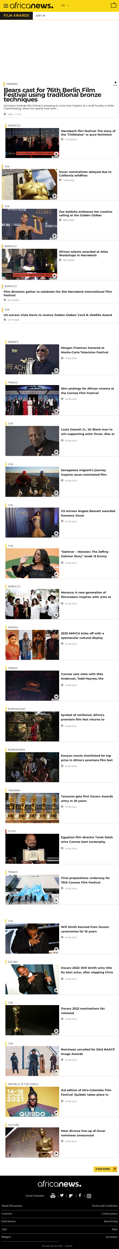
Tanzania (14, 790)
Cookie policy (110, 1214)
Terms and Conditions (105, 1206)
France (13, 382)
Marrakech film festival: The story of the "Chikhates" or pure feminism (88, 132)
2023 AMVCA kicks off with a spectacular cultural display (82, 636)
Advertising (111, 1221)
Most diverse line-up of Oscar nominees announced (83, 1133)
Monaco (13, 342)
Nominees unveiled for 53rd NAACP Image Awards (88, 1052)
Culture (13, 1125)
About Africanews (11, 1206)
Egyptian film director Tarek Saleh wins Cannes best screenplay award (87, 840)
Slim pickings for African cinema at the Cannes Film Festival (87, 391)
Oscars (13, 962)
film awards (16, 16)
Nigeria (13, 627)
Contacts (6, 1214)
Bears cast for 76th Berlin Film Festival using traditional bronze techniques (52, 94)
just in (40, 16)
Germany (12, 84)
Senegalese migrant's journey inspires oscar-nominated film (84, 472)
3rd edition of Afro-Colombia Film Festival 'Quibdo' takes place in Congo (86, 1093)
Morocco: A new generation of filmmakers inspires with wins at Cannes (86, 595)
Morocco (14, 125)
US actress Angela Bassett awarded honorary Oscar (88, 513)
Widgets (6, 1237)
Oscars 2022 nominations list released (83, 1011)
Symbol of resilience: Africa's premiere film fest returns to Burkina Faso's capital (82, 717)
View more (103, 1169)
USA (7, 166)
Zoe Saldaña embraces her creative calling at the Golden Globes (85, 213)
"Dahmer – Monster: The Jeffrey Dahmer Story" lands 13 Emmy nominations (85, 554)
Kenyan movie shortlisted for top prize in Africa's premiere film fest (87, 758)
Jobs (4, 1229)
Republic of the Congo (23, 1084)
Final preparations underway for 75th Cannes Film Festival (85, 880)
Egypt (12, 831)
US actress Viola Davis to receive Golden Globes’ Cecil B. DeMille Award (58, 315)
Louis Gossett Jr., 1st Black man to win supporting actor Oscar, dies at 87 (87, 432)
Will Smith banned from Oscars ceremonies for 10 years (85, 929)
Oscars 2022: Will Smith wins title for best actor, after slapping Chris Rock (87, 970)
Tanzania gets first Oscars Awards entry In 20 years (87, 799)
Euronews (112, 1237)
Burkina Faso (16, 709)
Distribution (8, 1221)
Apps (115, 1229)
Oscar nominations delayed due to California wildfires (85, 173)
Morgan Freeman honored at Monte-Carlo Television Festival (84, 350)
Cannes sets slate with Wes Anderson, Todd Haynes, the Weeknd (82, 677)
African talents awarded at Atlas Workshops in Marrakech (83, 253)
